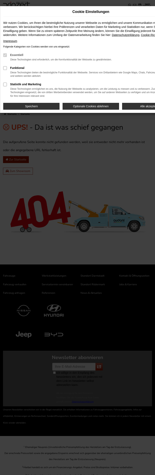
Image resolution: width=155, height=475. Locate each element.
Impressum (10, 41)
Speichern (31, 106)
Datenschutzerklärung (125, 35)
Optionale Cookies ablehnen (91, 106)
